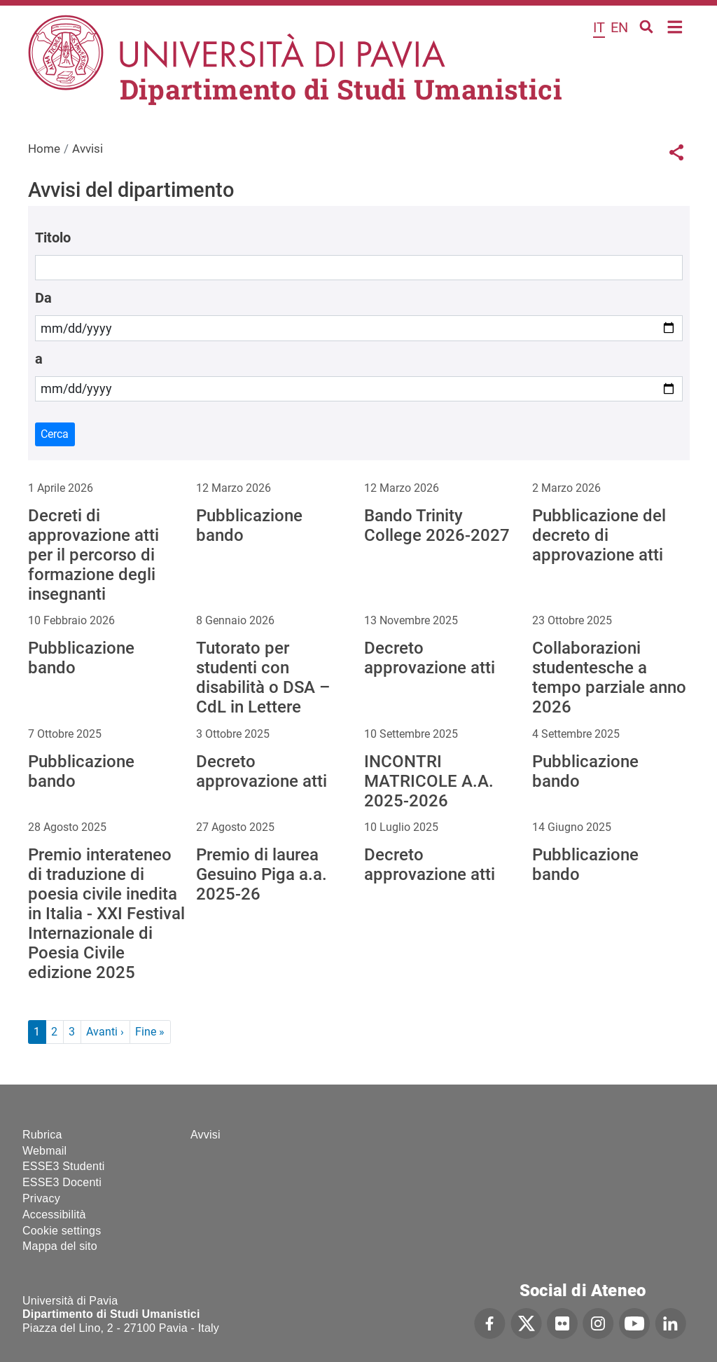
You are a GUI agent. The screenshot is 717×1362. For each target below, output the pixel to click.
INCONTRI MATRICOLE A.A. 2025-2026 (429, 781)
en (619, 27)
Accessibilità (54, 1214)
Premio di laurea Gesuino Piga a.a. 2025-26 (261, 874)
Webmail (44, 1151)
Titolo (53, 237)
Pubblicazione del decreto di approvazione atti (599, 535)
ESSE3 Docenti (62, 1182)
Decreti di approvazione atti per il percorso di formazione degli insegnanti (93, 555)
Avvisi (205, 1135)
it (599, 27)
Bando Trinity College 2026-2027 (437, 525)
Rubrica (42, 1135)
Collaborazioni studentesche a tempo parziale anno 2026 (609, 677)
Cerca (55, 434)
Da (43, 297)
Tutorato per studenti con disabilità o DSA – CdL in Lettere (263, 677)
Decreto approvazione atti (429, 657)
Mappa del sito (59, 1246)
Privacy (41, 1198)
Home (675, 25)
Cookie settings (61, 1231)
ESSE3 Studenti (63, 1166)
